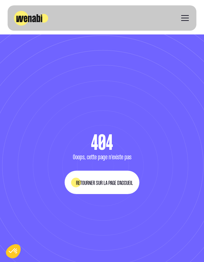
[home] (31, 18)
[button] (183, 18)
